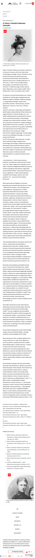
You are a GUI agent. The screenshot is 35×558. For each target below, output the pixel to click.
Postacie (5, 16)
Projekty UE (17, 525)
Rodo (17, 517)
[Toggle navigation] (2, 3)
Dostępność (17, 533)
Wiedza (5, 14)
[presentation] (11, 486)
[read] (4, 23)
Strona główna (6, 11)
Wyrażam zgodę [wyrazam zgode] (17, 551)
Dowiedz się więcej (8, 547)
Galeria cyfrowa (17, 513)
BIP (17, 509)
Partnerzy (17, 521)
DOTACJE (17, 529)
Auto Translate (29, 554)
